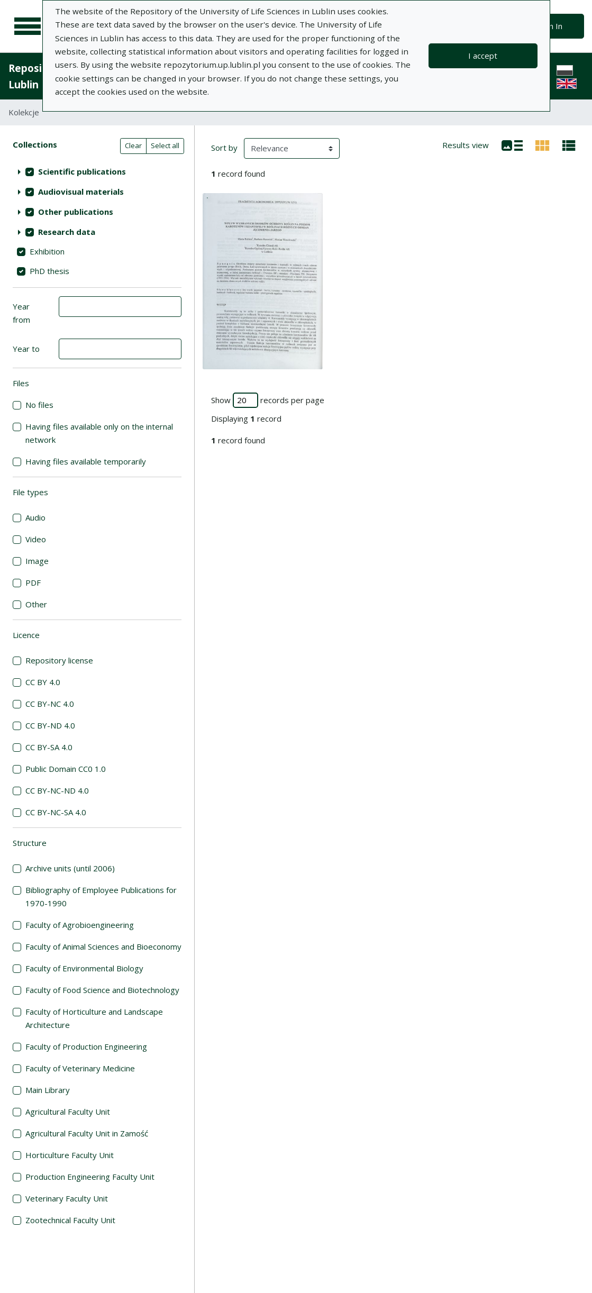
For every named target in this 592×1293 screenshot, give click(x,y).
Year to (26, 348)
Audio (35, 517)
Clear (133, 145)
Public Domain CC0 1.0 (65, 768)
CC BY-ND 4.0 (50, 725)
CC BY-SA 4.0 (48, 747)
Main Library (47, 1090)
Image (37, 561)
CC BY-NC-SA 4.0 (55, 812)
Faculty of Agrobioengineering (79, 924)
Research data (66, 231)
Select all (165, 145)
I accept (482, 55)
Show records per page (267, 400)
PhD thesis (49, 271)
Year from (21, 313)
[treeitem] (97, 171)
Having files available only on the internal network (99, 433)
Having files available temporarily (85, 461)
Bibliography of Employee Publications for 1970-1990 (101, 896)
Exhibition (47, 251)
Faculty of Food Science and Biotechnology (102, 990)
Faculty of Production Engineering (86, 1046)
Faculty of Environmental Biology (84, 968)
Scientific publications (82, 171)
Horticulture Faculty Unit (69, 1155)
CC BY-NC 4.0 (49, 703)
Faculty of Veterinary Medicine (80, 1068)
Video (35, 539)
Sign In (550, 26)
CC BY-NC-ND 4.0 (57, 790)
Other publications (75, 211)
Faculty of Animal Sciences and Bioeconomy (103, 946)
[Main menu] (27, 26)
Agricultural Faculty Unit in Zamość (86, 1133)
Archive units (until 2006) (70, 868)
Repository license (59, 660)
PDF (33, 582)
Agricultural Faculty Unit (67, 1111)
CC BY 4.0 (42, 682)
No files (39, 404)
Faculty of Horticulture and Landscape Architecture (94, 1018)
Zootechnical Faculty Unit (70, 1220)
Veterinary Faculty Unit (66, 1198)
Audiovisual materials (81, 191)
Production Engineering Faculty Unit (89, 1176)
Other (36, 604)
